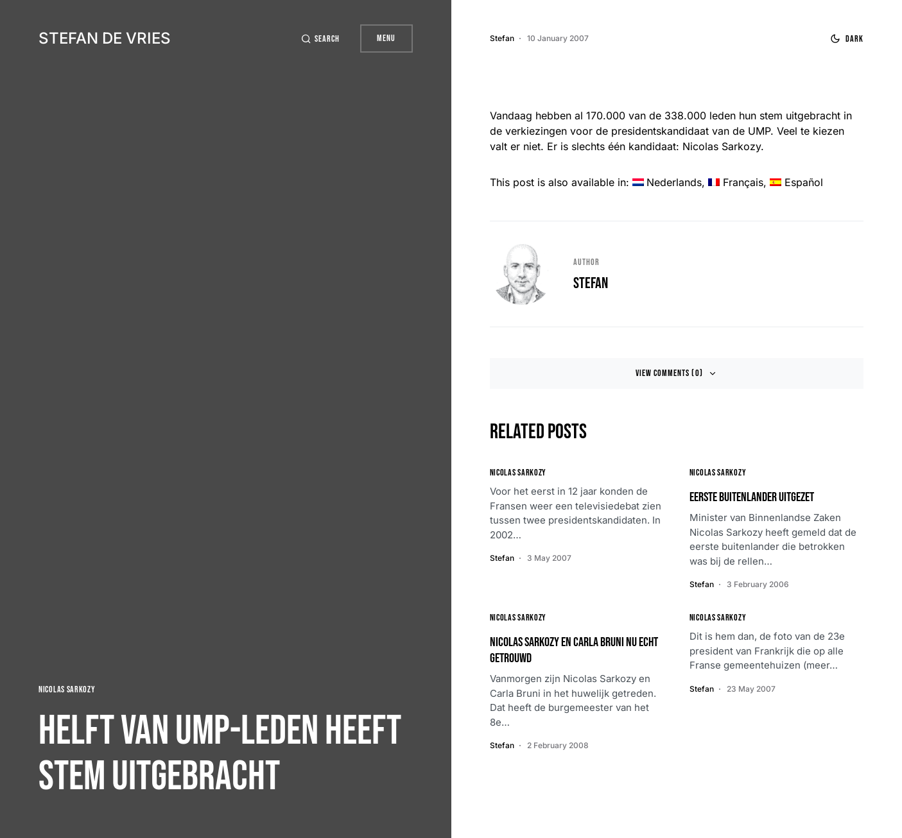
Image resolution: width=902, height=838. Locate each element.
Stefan (590, 283)
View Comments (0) (669, 373)
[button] (320, 39)
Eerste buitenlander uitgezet (752, 497)
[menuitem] (667, 182)
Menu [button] (386, 38)
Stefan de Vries (105, 38)
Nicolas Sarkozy (67, 689)
